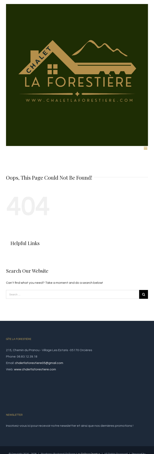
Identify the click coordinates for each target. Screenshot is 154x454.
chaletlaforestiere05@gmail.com (39, 363)
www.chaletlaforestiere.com (35, 369)
